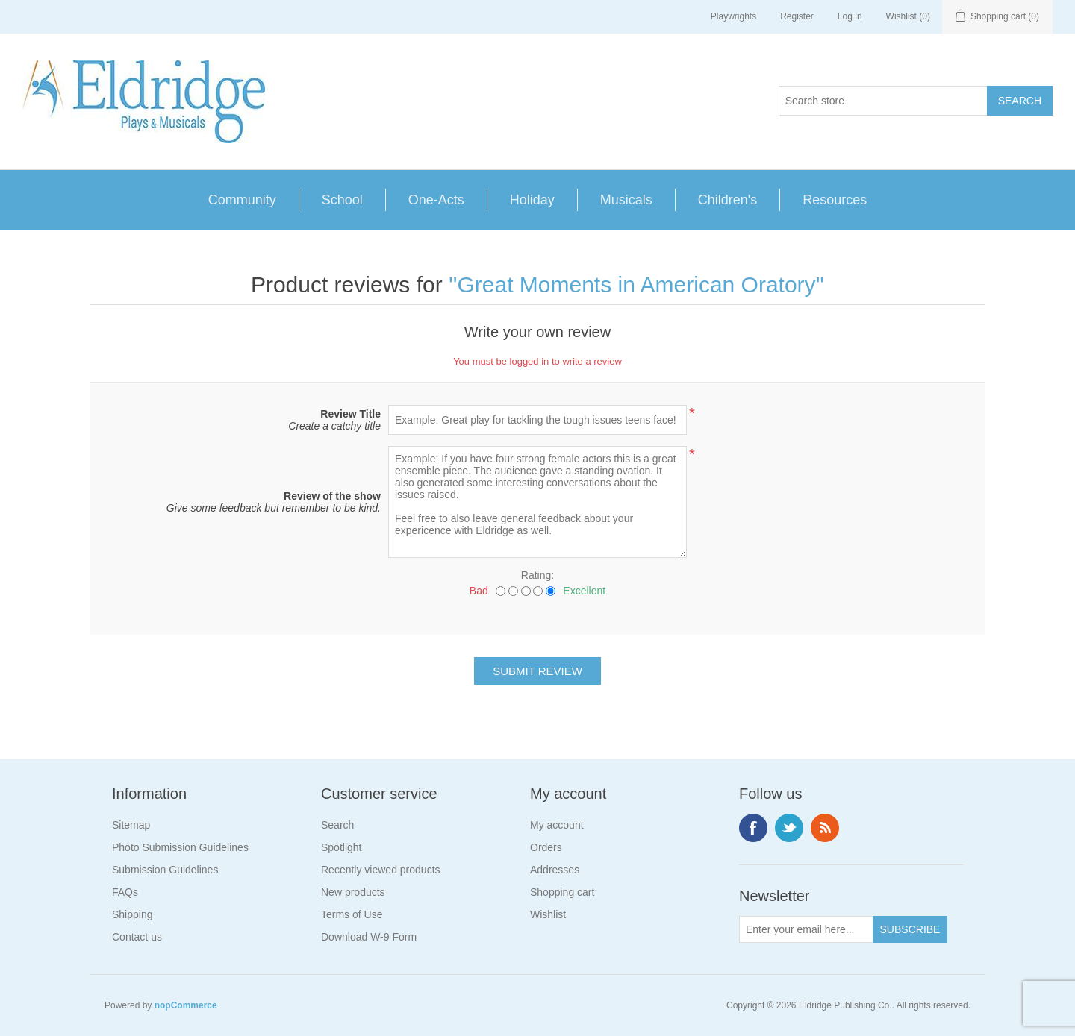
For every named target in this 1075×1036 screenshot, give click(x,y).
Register (797, 16)
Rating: (537, 575)
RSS (825, 828)
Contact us (137, 937)
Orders (546, 847)
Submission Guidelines (165, 870)
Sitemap (131, 825)
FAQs (125, 892)
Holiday (532, 199)
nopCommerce (186, 1005)
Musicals (626, 199)
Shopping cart (562, 892)
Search (337, 825)
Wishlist (548, 914)
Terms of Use (351, 914)
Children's (727, 199)
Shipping (132, 914)
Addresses (554, 870)
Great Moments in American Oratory (636, 284)
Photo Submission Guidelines (180, 847)
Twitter (789, 828)
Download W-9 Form (369, 937)
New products (353, 892)
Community (242, 199)
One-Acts (436, 199)
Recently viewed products (380, 870)
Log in (850, 16)
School (342, 199)
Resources (835, 199)
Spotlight (341, 847)
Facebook (753, 828)
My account (557, 825)
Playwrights (733, 16)
